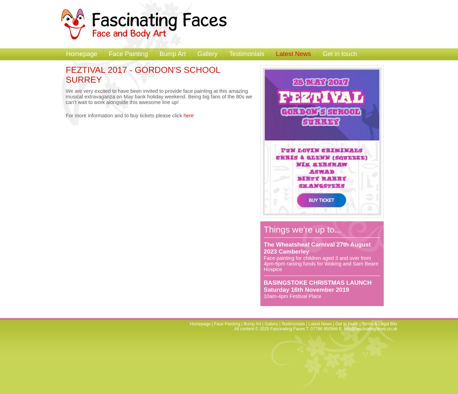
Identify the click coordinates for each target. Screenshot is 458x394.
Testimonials (246, 53)
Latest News (293, 53)
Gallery (207, 53)
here (189, 115)
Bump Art (172, 53)
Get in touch (340, 53)
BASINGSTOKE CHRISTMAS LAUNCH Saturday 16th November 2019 (318, 286)
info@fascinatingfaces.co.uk (370, 328)
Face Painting (128, 53)
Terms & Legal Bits (379, 324)
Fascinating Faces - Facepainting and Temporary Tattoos (147, 24)
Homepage (81, 53)
